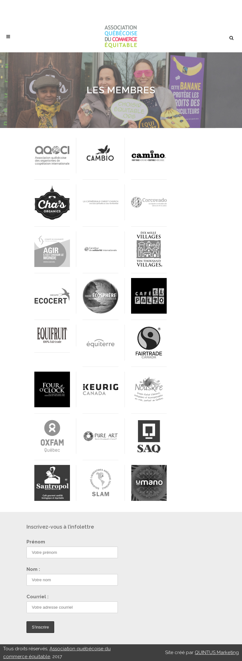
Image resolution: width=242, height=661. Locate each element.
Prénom (35, 542)
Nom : (33, 569)
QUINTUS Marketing (217, 652)
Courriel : (37, 597)
